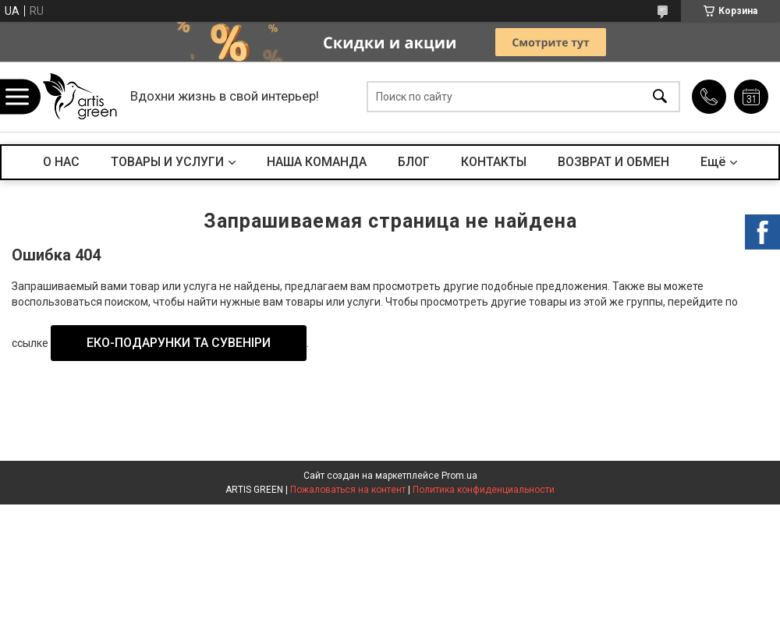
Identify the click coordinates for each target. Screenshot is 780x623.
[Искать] (660, 97)
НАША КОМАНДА (317, 161)
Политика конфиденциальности (484, 489)
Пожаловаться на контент (348, 489)
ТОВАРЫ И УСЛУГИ (167, 161)
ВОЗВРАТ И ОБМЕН (613, 161)
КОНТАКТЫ (493, 161)
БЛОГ (414, 161)
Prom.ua (459, 475)
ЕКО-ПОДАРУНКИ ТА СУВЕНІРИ (179, 342)
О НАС (61, 161)
